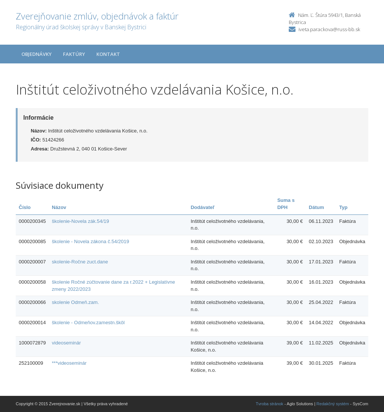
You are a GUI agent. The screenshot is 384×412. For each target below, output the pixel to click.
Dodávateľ (202, 207)
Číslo (25, 207)
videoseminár (66, 343)
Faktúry (74, 54)
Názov (59, 207)
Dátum (316, 207)
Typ (343, 207)
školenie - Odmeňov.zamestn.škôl (88, 322)
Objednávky (36, 54)
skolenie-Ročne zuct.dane (80, 262)
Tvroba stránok (269, 403)
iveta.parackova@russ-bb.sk (329, 29)
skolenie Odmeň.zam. (75, 302)
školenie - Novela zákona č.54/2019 (90, 241)
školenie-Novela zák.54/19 (80, 221)
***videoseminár (69, 363)
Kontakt (108, 54)
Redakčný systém (332, 403)
